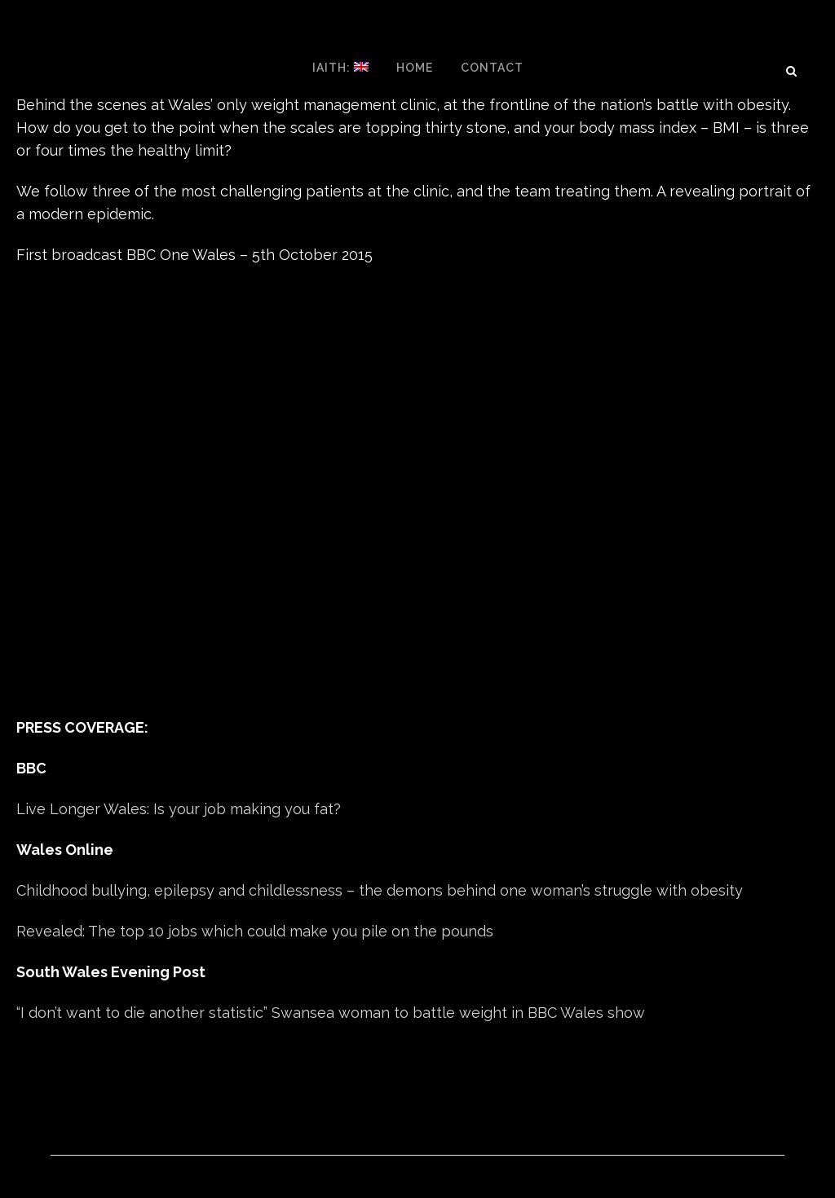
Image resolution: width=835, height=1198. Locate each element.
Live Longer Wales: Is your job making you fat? (178, 808)
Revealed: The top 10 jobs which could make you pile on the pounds (254, 931)
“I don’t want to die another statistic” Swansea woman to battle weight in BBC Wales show (330, 1012)
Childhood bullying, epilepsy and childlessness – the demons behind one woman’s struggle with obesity (379, 890)
